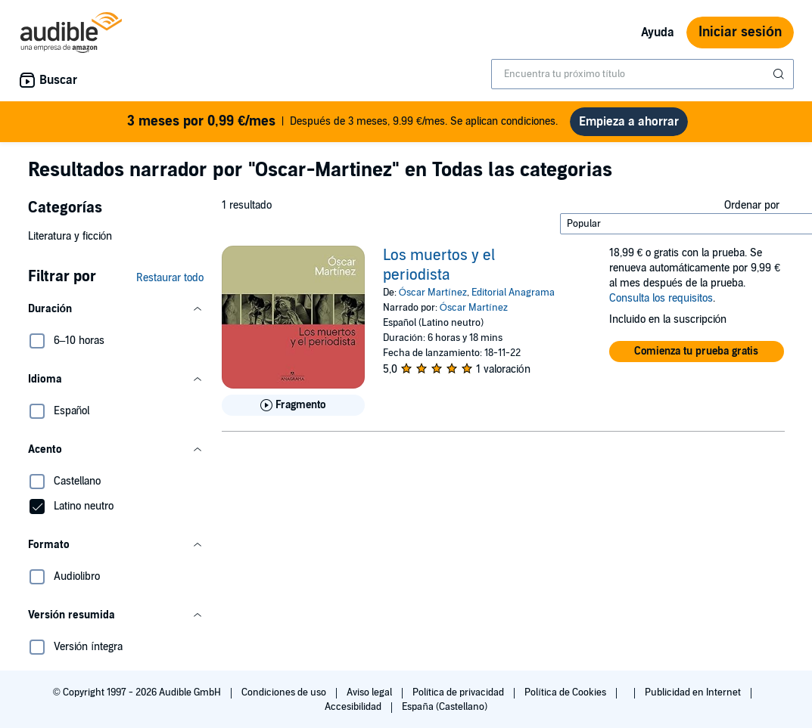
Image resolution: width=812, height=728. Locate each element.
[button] (116, 309)
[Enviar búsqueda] (780, 74)
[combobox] (642, 74)
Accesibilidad (354, 707)
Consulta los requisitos (661, 298)
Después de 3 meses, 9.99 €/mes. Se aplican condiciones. (342, 122)
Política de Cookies (566, 692)
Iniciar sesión (740, 32)
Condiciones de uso (284, 692)
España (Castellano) (444, 707)
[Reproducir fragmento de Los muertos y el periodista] (293, 405)
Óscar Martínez (433, 293)
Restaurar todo (170, 277)
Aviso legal (370, 692)
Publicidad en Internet (694, 692)
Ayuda (657, 32)
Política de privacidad (459, 692)
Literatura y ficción (70, 236)
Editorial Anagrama (513, 293)
